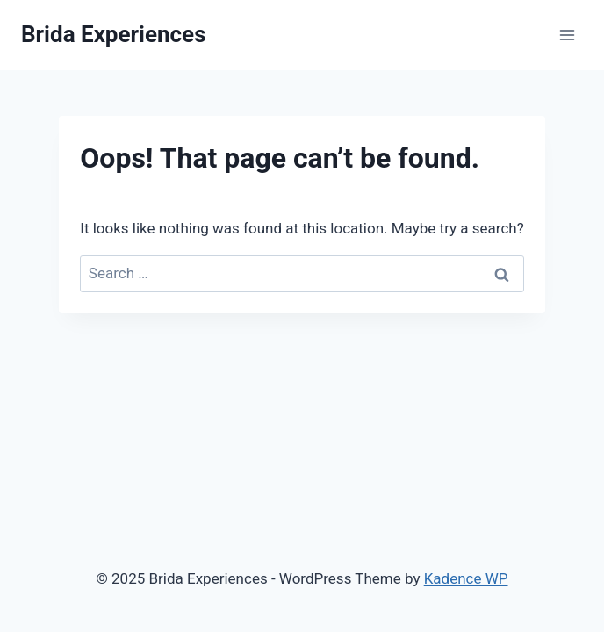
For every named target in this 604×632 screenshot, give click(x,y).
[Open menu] (566, 34)
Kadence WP (466, 578)
